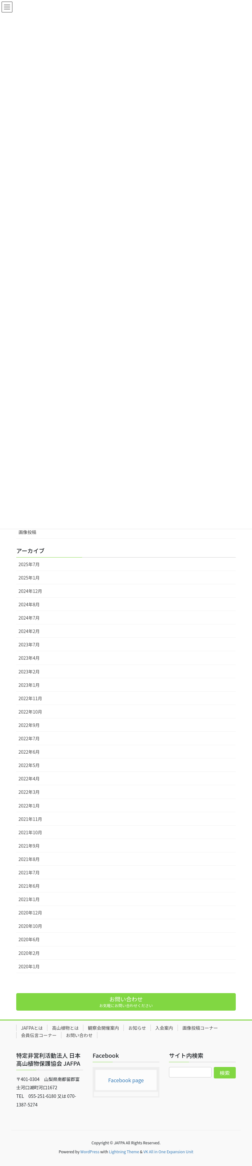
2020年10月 (30, 926)
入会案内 (164, 1028)
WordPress (90, 1151)
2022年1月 (29, 805)
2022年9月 (29, 725)
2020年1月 (29, 966)
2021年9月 (29, 846)
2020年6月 (29, 939)
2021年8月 (29, 859)
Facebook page (126, 1080)
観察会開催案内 (103, 1028)
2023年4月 (29, 658)
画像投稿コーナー (200, 1028)
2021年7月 (29, 872)
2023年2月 (29, 671)
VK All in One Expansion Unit (168, 1151)
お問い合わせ (79, 1035)
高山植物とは (65, 1028)
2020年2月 (29, 953)
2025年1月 (29, 577)
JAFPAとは (32, 1028)
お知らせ (137, 1028)
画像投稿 (27, 532)
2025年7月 (29, 564)
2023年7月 (29, 644)
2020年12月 (30, 912)
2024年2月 (29, 631)
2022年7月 (29, 738)
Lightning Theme (124, 1151)
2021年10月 (30, 832)
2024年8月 (29, 604)
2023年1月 (29, 685)
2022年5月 (29, 765)
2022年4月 (29, 778)
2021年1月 (29, 899)
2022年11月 (30, 698)
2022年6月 (29, 752)
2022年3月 (29, 792)
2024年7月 (29, 618)
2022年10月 (30, 711)
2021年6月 (29, 886)
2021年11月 (30, 819)
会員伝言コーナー (39, 1035)
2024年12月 (30, 591)
